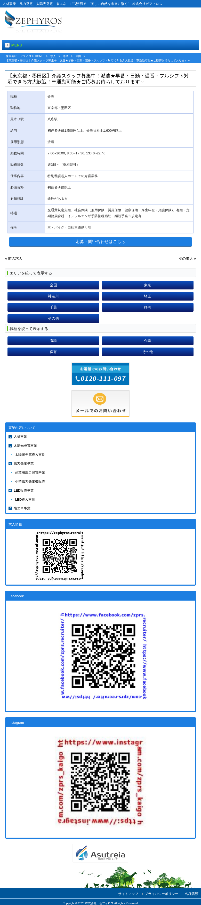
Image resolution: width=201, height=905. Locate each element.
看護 (53, 341)
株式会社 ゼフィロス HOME (24, 56)
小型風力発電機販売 (30, 481)
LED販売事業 (24, 490)
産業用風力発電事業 (30, 472)
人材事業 (20, 436)
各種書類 (191, 894)
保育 (53, 352)
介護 (147, 341)
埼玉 (147, 296)
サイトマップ (128, 894)
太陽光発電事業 (25, 445)
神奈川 (53, 296)
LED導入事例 (25, 499)
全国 (78, 56)
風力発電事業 (24, 463)
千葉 (53, 307)
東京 (147, 285)
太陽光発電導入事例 (30, 455)
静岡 (147, 307)
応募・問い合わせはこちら (100, 241)
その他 (53, 318)
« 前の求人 (13, 258)
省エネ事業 (22, 508)
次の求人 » (187, 258)
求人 (53, 56)
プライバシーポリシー (161, 894)
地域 (65, 56)
